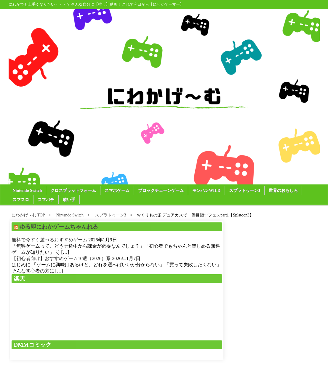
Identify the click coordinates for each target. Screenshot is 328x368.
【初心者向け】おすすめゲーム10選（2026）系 (61, 258)
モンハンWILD (207, 190)
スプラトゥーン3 (244, 190)
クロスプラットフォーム (73, 190)
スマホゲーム (117, 190)
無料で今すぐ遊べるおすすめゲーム (49, 239)
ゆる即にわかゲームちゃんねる (58, 227)
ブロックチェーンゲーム (161, 190)
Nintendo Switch (27, 190)
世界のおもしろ (283, 190)
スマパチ (46, 199)
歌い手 (69, 199)
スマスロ (21, 199)
